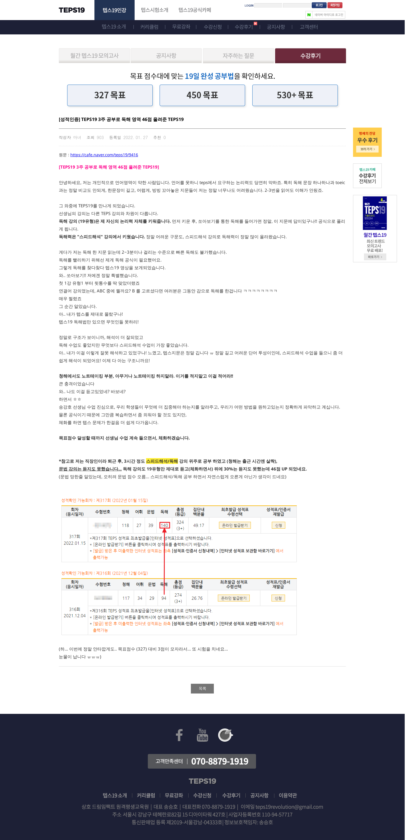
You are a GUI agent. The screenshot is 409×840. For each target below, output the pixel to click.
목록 (202, 688)
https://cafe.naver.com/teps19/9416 (104, 154)
